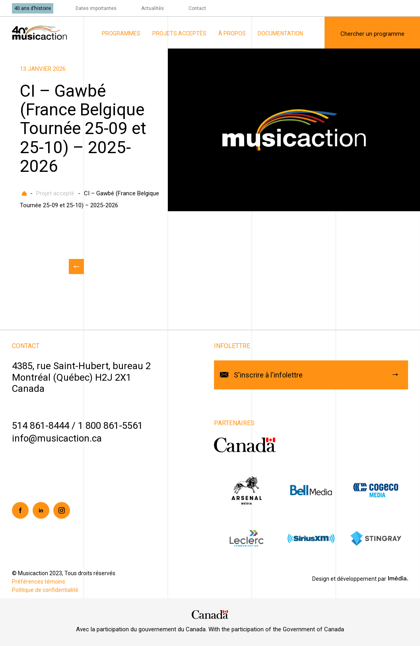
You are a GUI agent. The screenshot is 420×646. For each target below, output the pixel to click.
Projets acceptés (179, 33)
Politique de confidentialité (45, 590)
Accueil (24, 193)
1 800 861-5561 (110, 425)
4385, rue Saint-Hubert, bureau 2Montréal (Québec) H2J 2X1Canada (81, 377)
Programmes (121, 33)
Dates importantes (96, 8)
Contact (197, 8)
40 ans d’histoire (32, 8)
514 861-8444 (40, 425)
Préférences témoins (38, 581)
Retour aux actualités (76, 266)
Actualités (152, 8)
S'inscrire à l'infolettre (268, 375)
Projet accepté (55, 193)
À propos (232, 33)
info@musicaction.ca (57, 438)
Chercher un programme (372, 33)
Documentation (280, 33)
